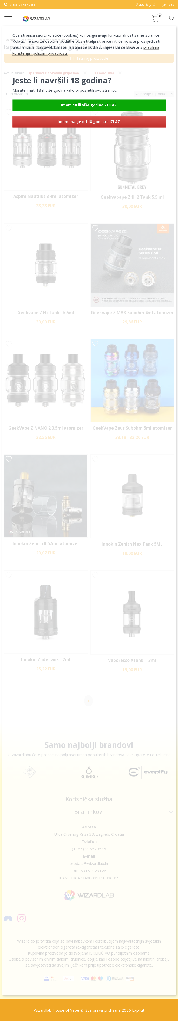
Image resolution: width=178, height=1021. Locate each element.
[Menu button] (8, 18)
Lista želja (144, 5)
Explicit (138, 1010)
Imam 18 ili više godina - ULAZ (89, 104)
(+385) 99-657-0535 (19, 5)
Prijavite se (163, 5)
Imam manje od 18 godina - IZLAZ (89, 121)
